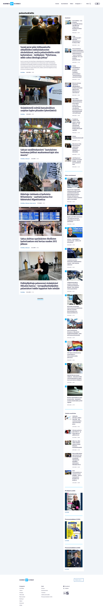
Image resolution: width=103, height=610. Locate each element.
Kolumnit (21, 603)
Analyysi (21, 592)
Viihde (20, 605)
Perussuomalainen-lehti (46, 597)
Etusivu (57, 3)
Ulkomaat (27, 158)
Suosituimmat (64, 3)
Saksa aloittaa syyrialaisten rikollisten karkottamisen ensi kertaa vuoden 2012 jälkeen (38, 241)
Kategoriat (78, 3)
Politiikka (22, 72)
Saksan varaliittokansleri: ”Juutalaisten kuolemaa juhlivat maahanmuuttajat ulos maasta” (39, 152)
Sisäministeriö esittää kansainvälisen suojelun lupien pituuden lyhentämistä (38, 109)
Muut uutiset (33, 203)
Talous (20, 590)
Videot (71, 3)
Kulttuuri (21, 599)
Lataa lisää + (40, 298)
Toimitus (43, 592)
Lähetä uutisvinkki (45, 594)
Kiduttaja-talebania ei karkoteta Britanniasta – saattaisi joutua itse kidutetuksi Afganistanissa (36, 197)
